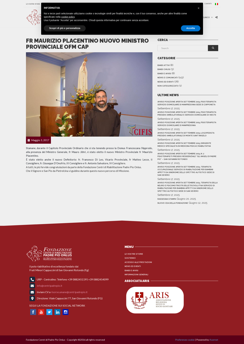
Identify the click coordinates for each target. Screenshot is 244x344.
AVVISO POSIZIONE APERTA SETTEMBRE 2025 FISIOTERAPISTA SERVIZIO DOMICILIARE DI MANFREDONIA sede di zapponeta (186, 103)
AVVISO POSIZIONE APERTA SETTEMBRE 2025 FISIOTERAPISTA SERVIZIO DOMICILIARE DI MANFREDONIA (186, 123)
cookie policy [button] (68, 17)
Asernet (213, 339)
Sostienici (130, 258)
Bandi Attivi (163, 65)
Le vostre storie (33, 4)
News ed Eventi (165, 82)
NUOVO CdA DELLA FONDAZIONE (172, 203)
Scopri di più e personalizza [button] (64, 28)
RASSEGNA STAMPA (166, 199)
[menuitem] (215, 4)
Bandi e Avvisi (164, 74)
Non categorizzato (168, 86)
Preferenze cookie (184, 339)
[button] (198, 8)
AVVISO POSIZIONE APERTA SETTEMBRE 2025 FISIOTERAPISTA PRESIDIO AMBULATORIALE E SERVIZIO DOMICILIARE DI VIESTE (186, 113)
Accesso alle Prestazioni (138, 262)
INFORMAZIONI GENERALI (136, 275)
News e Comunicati (167, 78)
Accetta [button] (190, 28)
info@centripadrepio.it (49, 285)
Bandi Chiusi (163, 69)
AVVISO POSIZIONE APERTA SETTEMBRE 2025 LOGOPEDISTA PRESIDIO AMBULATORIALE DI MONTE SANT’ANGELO (185, 134)
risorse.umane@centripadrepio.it (69, 291)
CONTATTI (208, 4)
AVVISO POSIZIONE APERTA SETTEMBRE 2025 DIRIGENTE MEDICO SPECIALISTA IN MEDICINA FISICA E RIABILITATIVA (184, 144)
